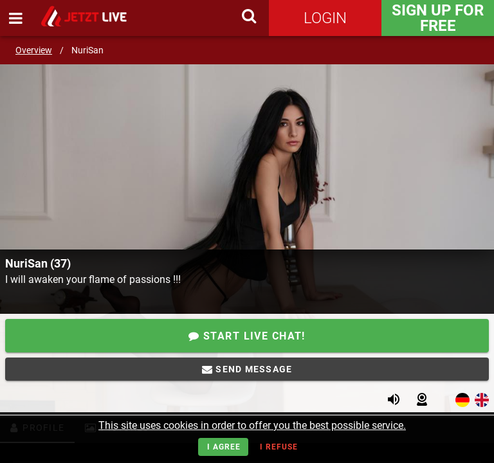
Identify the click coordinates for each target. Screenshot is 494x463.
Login (325, 18)
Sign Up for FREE (438, 18)
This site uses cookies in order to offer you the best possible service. (252, 425)
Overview (33, 50)
